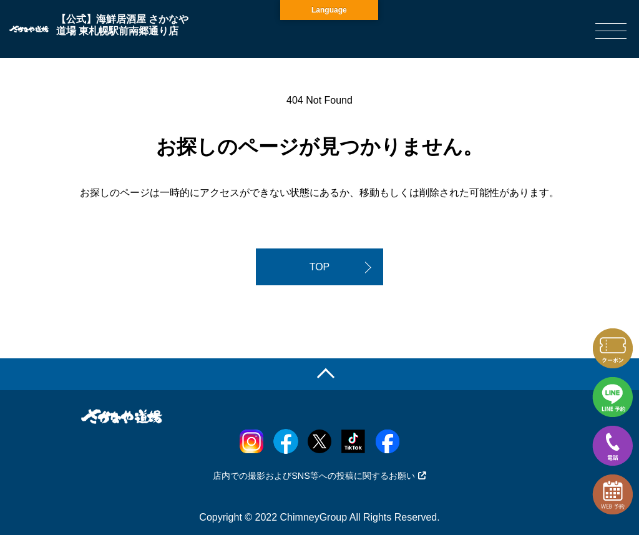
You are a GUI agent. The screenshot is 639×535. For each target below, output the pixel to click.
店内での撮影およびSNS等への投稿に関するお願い (319, 476)
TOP (320, 267)
